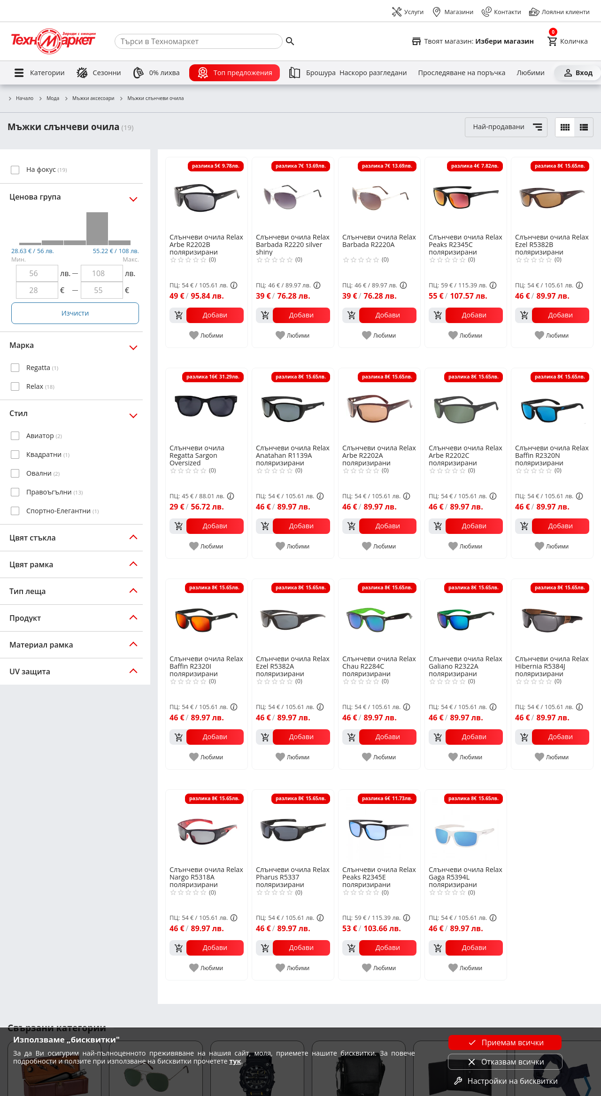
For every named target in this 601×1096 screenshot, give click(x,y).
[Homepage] (53, 41)
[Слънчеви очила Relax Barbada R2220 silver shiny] (293, 194)
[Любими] (530, 72)
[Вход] (577, 72)
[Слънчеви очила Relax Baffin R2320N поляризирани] (552, 405)
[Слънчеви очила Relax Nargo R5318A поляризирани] (206, 827)
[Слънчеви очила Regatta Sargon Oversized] (206, 405)
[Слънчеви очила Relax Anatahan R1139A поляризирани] (293, 405)
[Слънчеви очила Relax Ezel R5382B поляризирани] (552, 194)
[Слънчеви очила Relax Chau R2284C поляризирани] (379, 616)
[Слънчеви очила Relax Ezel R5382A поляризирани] (293, 616)
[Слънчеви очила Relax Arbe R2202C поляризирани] (466, 405)
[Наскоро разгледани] (373, 72)
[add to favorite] (206, 335)
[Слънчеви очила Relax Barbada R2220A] (379, 194)
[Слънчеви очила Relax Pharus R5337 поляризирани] (293, 827)
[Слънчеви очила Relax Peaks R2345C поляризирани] (466, 194)
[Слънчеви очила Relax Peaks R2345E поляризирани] (379, 827)
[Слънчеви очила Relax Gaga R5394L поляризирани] (466, 827)
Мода (48, 98)
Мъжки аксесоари (89, 98)
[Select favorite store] (472, 41)
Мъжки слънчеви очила (151, 98)
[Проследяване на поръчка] (462, 72)
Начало (20, 98)
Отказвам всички (505, 1061)
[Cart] (567, 41)
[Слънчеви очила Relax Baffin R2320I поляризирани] (206, 616)
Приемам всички (505, 1042)
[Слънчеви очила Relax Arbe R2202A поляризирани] (379, 405)
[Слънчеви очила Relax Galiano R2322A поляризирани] (466, 616)
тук (235, 1061)
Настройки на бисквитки (505, 1081)
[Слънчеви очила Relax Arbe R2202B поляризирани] (206, 194)
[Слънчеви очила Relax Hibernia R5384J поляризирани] (552, 616)
